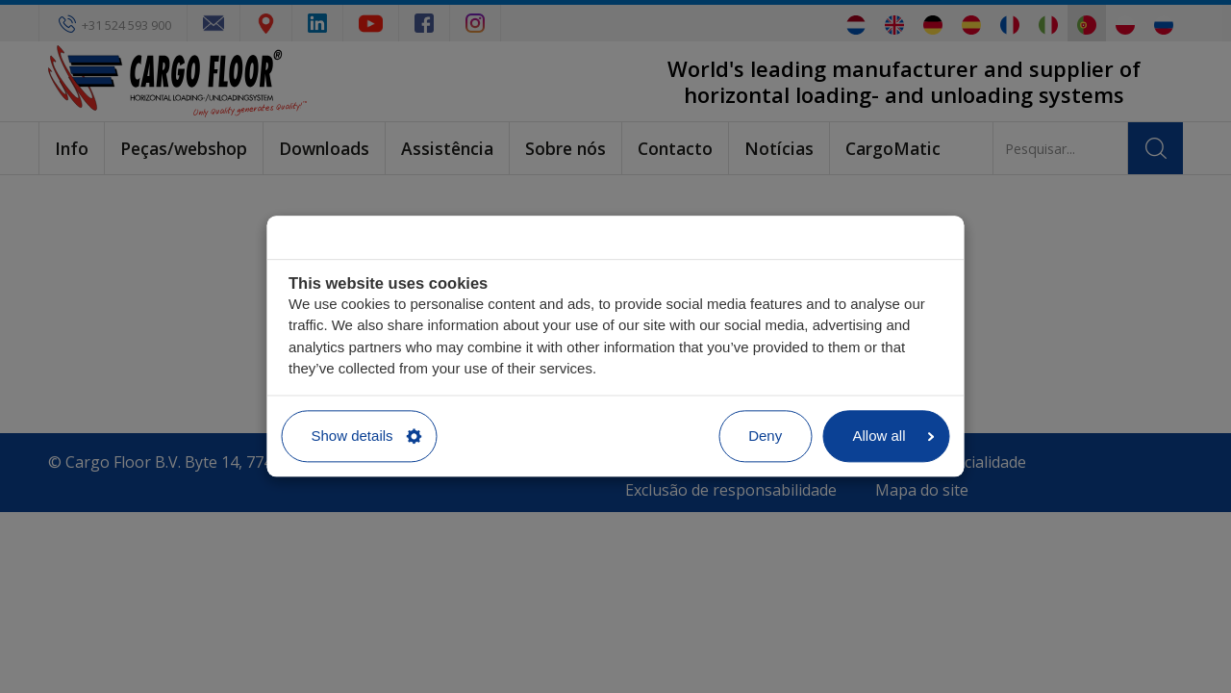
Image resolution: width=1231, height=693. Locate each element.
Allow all (893, 435)
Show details (367, 435)
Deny (765, 435)
